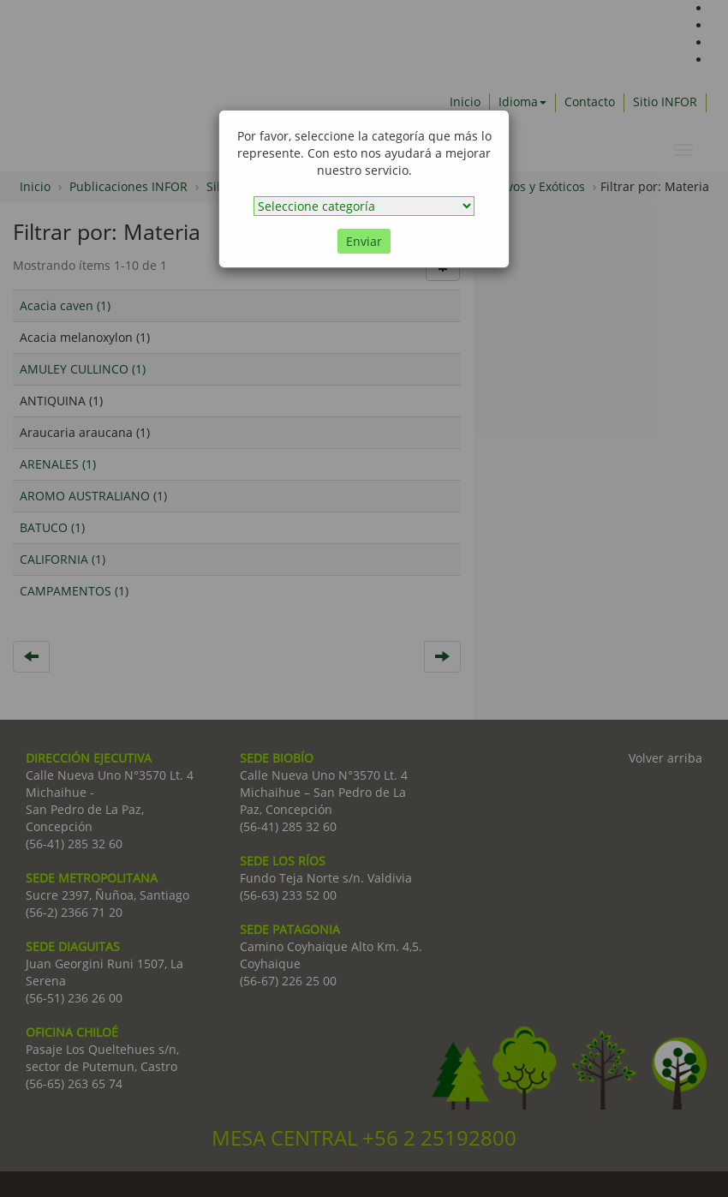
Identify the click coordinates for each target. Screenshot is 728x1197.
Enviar (364, 241)
